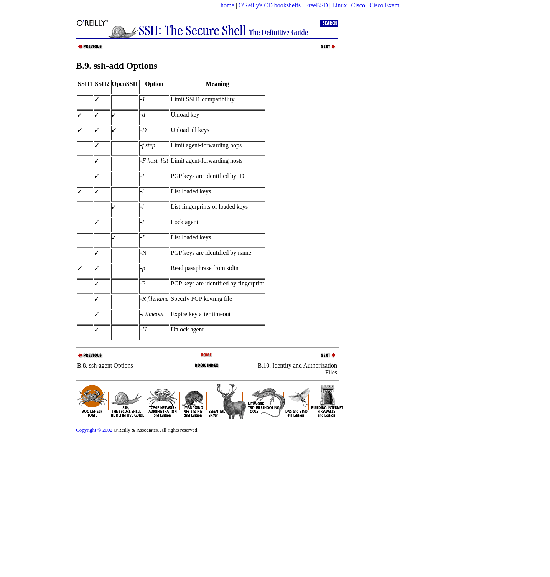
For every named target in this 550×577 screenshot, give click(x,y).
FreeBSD (316, 5)
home (227, 5)
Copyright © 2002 (94, 430)
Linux (339, 5)
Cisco (358, 5)
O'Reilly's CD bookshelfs (270, 5)
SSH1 (85, 84)
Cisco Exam (384, 5)
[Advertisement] (34, 286)
